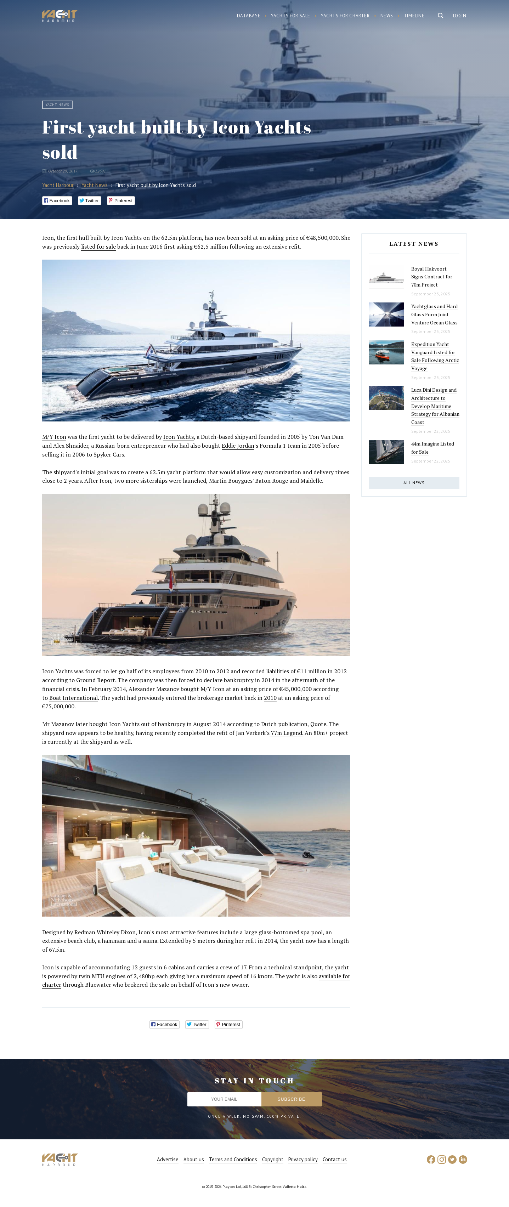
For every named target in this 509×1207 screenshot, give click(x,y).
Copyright (272, 1159)
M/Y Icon (54, 437)
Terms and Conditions (233, 1159)
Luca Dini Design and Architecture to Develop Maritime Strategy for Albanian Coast (435, 405)
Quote (318, 724)
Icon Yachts (178, 437)
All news (414, 482)
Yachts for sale (290, 16)
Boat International (73, 698)
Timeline (414, 16)
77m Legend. (286, 733)
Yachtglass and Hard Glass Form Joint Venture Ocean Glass (434, 314)
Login (459, 16)
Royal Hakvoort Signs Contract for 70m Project (431, 276)
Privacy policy (303, 1159)
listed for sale (98, 246)
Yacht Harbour (60, 17)
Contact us (335, 1159)
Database (249, 16)
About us (193, 1159)
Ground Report (95, 680)
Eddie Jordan (238, 445)
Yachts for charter (345, 16)
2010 (270, 698)
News (386, 16)
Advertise (168, 1159)
